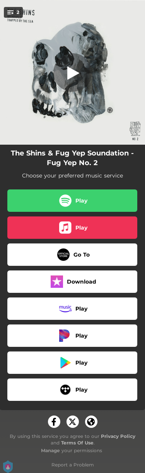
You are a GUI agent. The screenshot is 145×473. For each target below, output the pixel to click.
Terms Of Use (77, 443)
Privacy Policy (118, 436)
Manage (50, 450)
